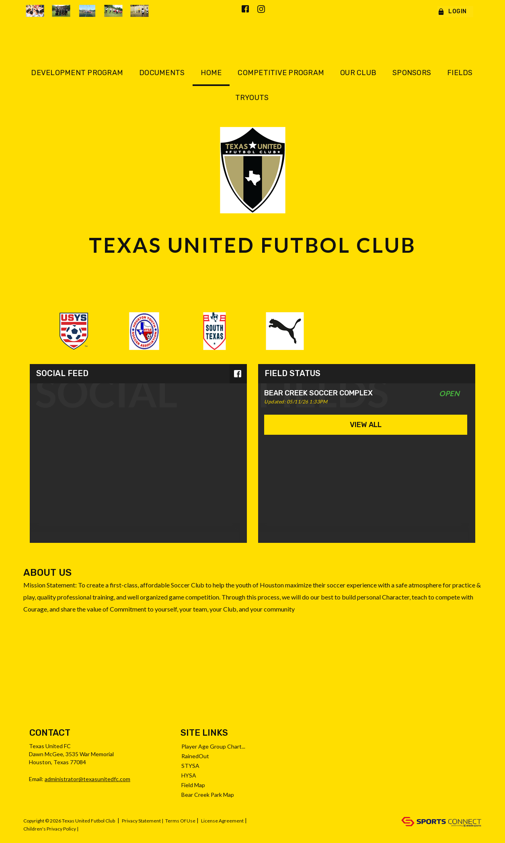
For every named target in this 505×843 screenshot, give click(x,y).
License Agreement (222, 821)
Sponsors (411, 72)
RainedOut (195, 756)
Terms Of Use (180, 821)
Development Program (77, 72)
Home (211, 72)
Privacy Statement (141, 821)
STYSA (190, 765)
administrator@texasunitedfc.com (87, 778)
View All (366, 424)
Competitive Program (281, 72)
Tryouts (252, 97)
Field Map (193, 785)
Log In (89, 829)
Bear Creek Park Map (207, 794)
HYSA (188, 775)
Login (452, 11)
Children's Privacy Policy (49, 829)
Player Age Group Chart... (213, 746)
